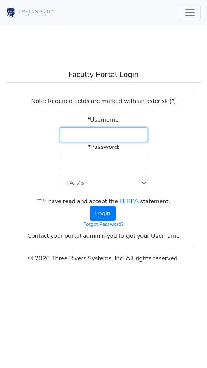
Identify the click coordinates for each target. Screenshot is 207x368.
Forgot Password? (104, 224)
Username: (103, 119)
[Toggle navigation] (190, 12)
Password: (103, 147)
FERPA (129, 201)
